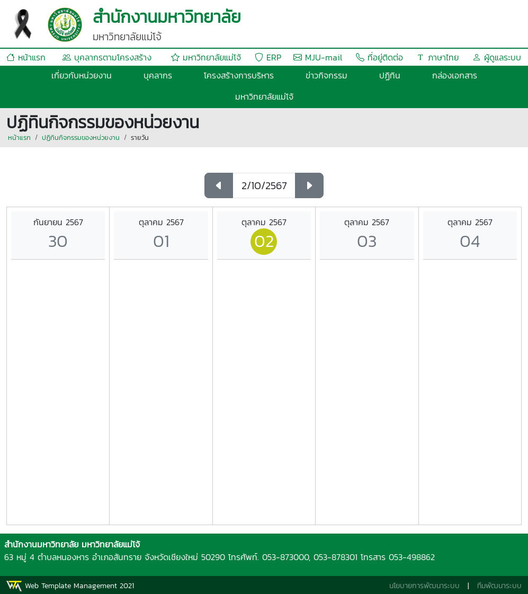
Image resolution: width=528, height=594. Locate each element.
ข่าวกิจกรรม (326, 75)
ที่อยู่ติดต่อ (379, 57)
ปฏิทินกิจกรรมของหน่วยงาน (81, 137)
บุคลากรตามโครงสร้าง (106, 57)
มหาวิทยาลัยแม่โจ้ (206, 57)
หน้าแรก (26, 57)
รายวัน (140, 137)
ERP (268, 57)
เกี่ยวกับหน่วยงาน (81, 75)
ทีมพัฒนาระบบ (499, 585)
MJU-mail (317, 57)
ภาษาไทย (437, 57)
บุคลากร (158, 75)
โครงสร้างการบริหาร (239, 75)
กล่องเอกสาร (454, 75)
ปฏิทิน (389, 75)
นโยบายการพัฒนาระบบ (424, 585)
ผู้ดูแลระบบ (496, 57)
